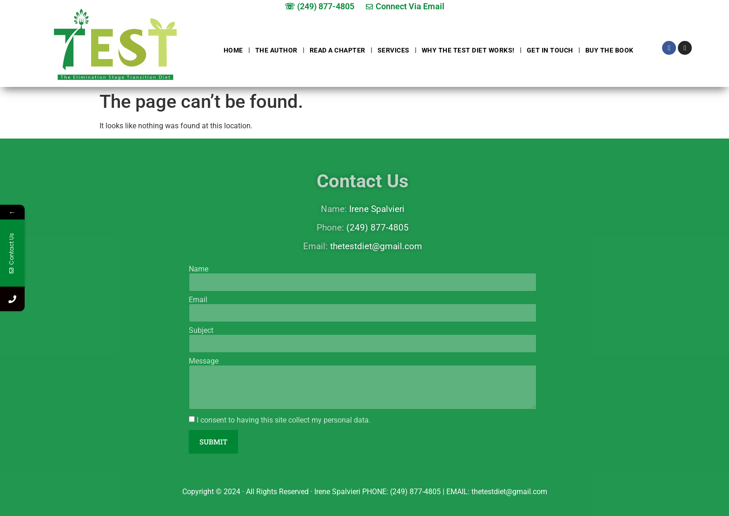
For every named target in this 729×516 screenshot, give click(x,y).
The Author (276, 50)
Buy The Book (609, 50)
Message (204, 361)
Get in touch (550, 50)
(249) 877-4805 (377, 227)
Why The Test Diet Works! (468, 50)
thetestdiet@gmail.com (376, 246)
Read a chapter (337, 50)
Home (233, 50)
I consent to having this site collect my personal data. (284, 420)
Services (394, 50)
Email (198, 300)
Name (198, 269)
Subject (201, 330)
